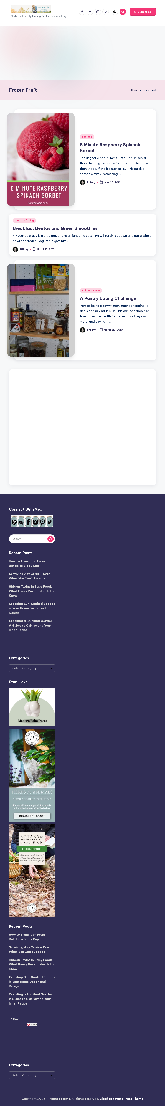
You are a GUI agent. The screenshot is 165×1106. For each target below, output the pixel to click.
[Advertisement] (82, 53)
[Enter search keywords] (32, 538)
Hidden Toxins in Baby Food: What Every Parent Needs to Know (31, 591)
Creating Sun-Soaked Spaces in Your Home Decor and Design (32, 608)
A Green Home (91, 290)
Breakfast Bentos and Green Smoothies (55, 228)
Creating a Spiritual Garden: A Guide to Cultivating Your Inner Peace (31, 625)
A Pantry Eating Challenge (108, 298)
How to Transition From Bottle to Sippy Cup (27, 563)
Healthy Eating (24, 220)
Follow (14, 1019)
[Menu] (15, 25)
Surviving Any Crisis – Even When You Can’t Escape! (29, 576)
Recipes (87, 136)
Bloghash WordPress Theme (121, 1099)
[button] (143, 12)
